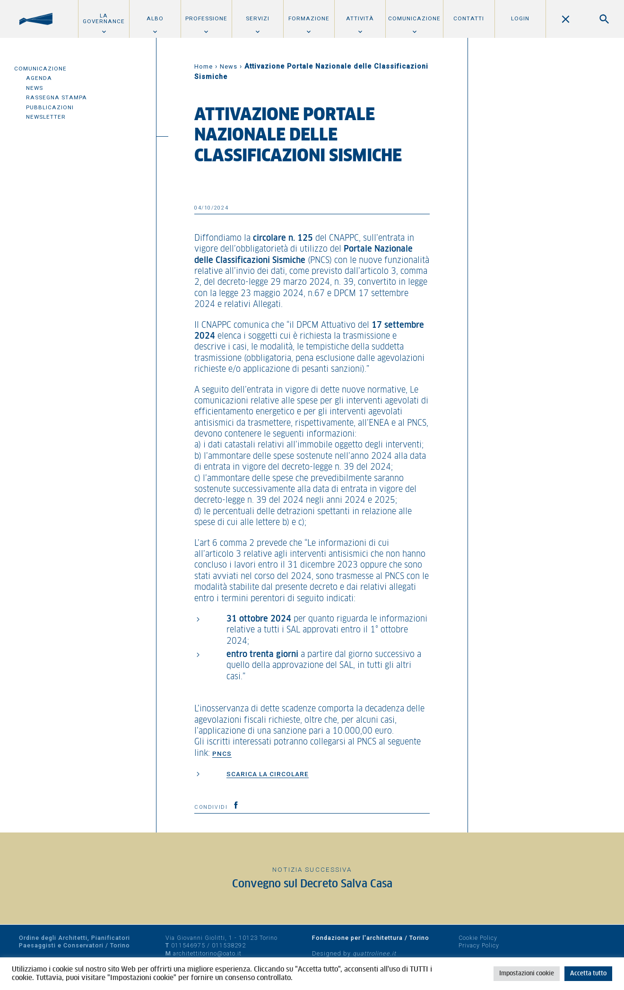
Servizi (257, 18)
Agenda (39, 78)
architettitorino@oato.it (207, 953)
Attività (360, 18)
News (34, 88)
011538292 (229, 945)
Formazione (308, 18)
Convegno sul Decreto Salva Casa (312, 884)
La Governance (104, 18)
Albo (155, 18)
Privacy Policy (479, 945)
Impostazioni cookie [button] (526, 974)
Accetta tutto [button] (588, 974)
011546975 (188, 945)
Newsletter (46, 117)
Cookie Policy (478, 937)
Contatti (468, 18)
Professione (206, 18)
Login (520, 18)
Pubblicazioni (50, 107)
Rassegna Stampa (56, 97)
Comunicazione (414, 18)
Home (203, 66)
